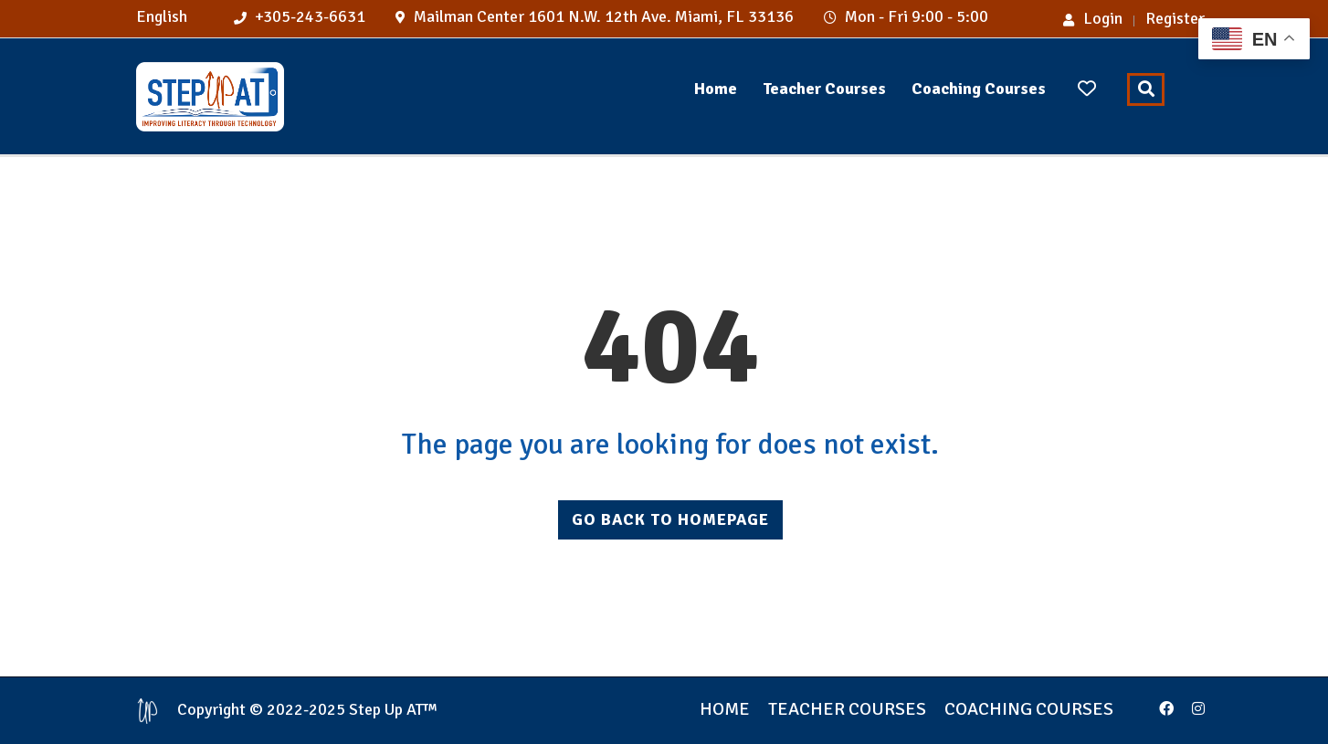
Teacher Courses (824, 89)
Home (715, 89)
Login (1092, 18)
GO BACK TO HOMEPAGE (670, 519)
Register (1175, 18)
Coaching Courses (979, 89)
